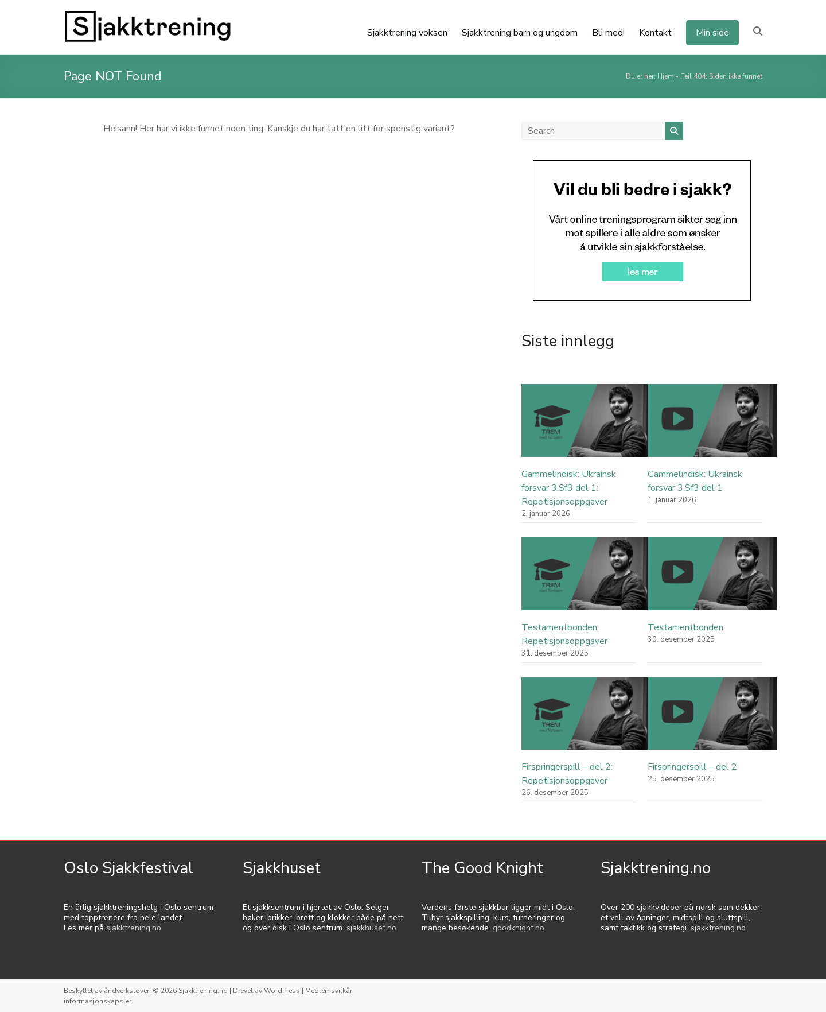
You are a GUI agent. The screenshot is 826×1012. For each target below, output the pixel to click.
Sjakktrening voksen (407, 32)
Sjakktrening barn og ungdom (520, 32)
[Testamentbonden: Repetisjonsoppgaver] (585, 579)
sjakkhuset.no (371, 927)
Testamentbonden (685, 627)
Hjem (665, 76)
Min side (712, 32)
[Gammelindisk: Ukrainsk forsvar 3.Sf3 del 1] (712, 425)
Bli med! (608, 32)
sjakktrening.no (133, 927)
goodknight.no (518, 927)
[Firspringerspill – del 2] (712, 719)
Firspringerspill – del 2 (692, 767)
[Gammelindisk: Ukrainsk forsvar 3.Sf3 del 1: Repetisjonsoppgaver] (585, 425)
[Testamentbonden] (712, 579)
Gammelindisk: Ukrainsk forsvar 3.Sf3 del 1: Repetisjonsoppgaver (568, 488)
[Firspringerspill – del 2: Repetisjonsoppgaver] (585, 719)
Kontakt (655, 32)
